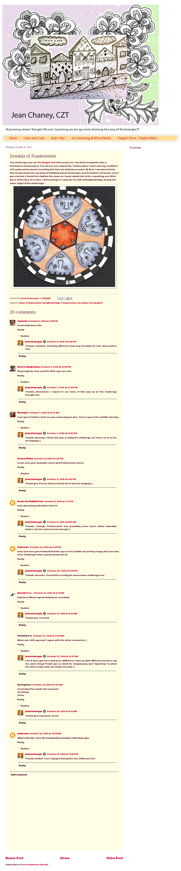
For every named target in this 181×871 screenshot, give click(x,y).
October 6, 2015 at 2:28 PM (61, 341)
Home (13, 138)
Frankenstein (34, 302)
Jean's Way (58, 138)
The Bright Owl (46, 162)
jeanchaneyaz (33, 341)
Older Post (114, 858)
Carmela (22, 320)
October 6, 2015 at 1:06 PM (43, 320)
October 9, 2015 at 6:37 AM (61, 521)
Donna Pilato (25, 458)
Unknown (23, 547)
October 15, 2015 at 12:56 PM (62, 753)
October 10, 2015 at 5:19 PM (62, 570)
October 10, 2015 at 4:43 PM (45, 547)
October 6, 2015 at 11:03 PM (55, 366)
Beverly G (22, 412)
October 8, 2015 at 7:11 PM (58, 501)
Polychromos (69, 302)
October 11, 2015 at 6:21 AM (62, 613)
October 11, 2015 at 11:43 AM (48, 635)
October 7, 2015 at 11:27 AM (44, 412)
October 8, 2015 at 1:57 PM (48, 458)
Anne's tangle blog (28, 366)
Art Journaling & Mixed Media (91, 138)
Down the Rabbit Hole (30, 501)
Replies (25, 335)
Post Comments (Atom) (34, 864)
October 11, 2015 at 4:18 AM (49, 592)
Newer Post (14, 858)
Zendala (83, 302)
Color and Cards (34, 138)
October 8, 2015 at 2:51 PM (61, 479)
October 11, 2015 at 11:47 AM (62, 656)
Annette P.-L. (25, 592)
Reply (20, 329)
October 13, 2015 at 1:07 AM (47, 684)
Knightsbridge (51, 302)
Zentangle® (96, 302)
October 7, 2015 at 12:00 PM (62, 387)
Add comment (19, 774)
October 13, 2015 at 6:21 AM (62, 711)
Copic (22, 302)
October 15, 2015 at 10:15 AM (45, 733)
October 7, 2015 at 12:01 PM (62, 433)
